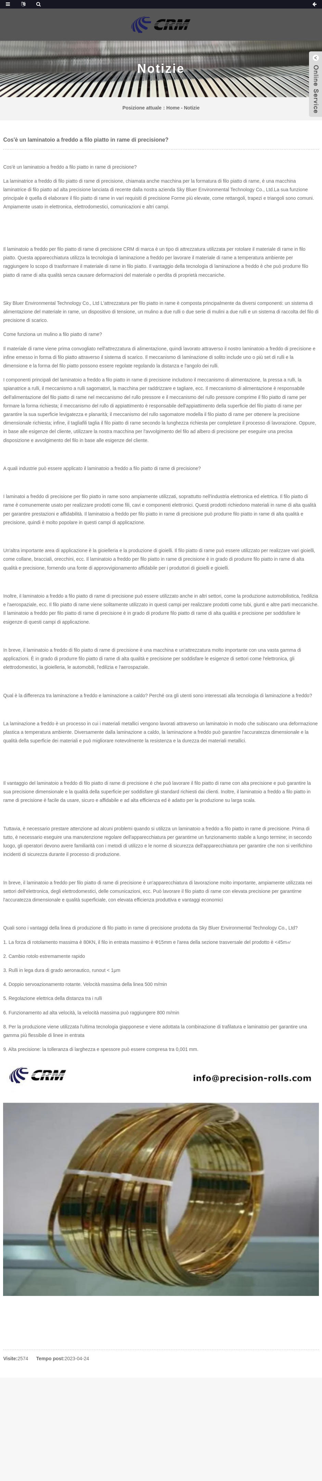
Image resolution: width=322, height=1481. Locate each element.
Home (173, 108)
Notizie (191, 108)
